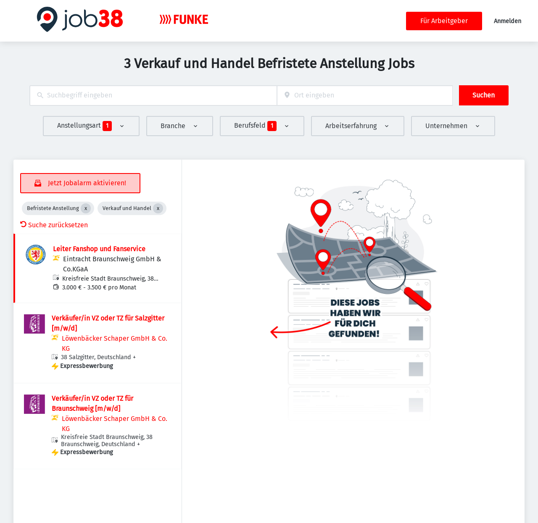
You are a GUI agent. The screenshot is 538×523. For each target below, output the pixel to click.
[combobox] (153, 95)
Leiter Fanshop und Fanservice (99, 249)
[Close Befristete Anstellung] (86, 208)
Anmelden (507, 21)
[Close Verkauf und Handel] (158, 208)
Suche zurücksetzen (54, 225)
